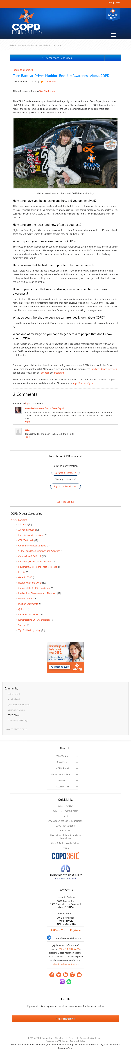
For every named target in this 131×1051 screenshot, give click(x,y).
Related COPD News (28, 614)
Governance (62, 780)
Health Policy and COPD (30, 582)
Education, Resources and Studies (34, 561)
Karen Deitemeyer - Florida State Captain (45, 408)
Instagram (59, 372)
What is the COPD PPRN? (65, 811)
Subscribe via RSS (65, 501)
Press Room (62, 762)
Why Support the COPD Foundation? (65, 820)
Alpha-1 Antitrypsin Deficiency (66, 843)
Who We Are (62, 756)
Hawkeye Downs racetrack (104, 368)
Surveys (22, 625)
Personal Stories (26, 598)
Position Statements (28, 603)
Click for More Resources (57, 58)
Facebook (44, 372)
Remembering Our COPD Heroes (34, 619)
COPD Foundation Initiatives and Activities (39, 550)
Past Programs (62, 786)
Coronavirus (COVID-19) (29, 556)
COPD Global (62, 768)
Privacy (72, 1038)
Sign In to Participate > (65, 486)
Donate (113, 14)
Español (65, 847)
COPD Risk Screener (65, 825)
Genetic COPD (25, 577)
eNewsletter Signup (65, 1018)
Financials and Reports (62, 774)
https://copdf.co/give (82, 383)
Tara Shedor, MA (47, 91)
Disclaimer (59, 1038)
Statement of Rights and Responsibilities (65, 1041)
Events (21, 572)
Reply (27, 421)
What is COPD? (65, 806)
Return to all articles (23, 69)
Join (110, 3)
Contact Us (65, 830)
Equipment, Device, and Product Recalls (37, 566)
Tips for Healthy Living (29, 630)
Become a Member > (65, 472)
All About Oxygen (27, 529)
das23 (28, 429)
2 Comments (48, 81)
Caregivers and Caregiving (31, 535)
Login (117, 3)
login (27, 403)
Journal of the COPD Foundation (34, 587)
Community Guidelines (90, 1038)
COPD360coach (26, 540)
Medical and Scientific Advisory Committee (65, 837)
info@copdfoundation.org (65, 964)
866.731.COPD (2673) (69, 949)
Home (13, 45)
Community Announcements (32, 545)
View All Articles (19, 519)
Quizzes (22, 609)
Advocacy (22, 524)
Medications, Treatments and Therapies (37, 593)
